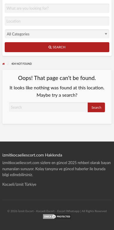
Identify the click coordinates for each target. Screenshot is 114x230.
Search (57, 47)
